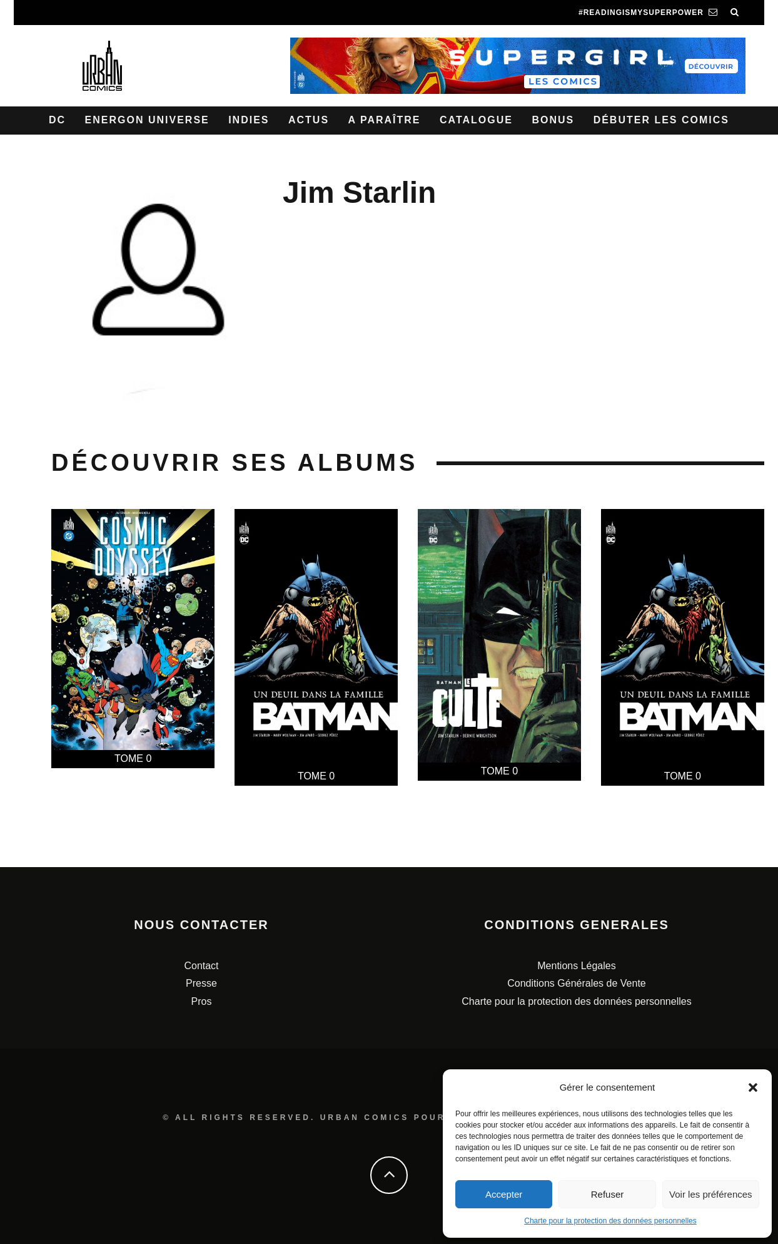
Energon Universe (147, 120)
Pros (201, 1001)
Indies (248, 120)
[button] (753, 1087)
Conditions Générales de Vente (576, 983)
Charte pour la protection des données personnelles (610, 1220)
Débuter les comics (661, 120)
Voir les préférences (710, 1194)
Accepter (503, 1194)
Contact (201, 965)
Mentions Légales (576, 965)
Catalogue (476, 120)
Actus (308, 120)
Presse (201, 983)
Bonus (553, 120)
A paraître (384, 120)
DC (57, 120)
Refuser (607, 1194)
